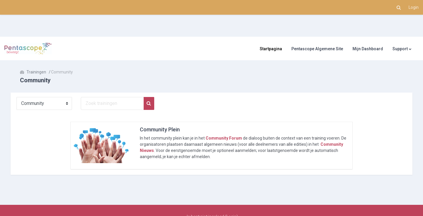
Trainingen (42, 72)
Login (414, 7)
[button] (399, 7)
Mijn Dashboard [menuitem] (367, 48)
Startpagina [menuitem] (271, 48)
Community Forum (224, 138)
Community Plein (160, 129)
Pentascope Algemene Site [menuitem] (317, 48)
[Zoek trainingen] (118, 103)
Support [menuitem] (400, 48)
